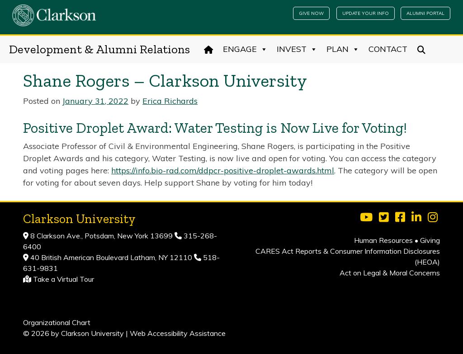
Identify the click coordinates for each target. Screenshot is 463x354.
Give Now (311, 13)
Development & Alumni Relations (99, 49)
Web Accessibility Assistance (178, 333)
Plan (342, 49)
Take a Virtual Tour (63, 279)
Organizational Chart (56, 322)
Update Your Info (365, 13)
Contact (388, 49)
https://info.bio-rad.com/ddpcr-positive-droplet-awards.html (222, 170)
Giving (430, 240)
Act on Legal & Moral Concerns (390, 272)
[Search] (421, 49)
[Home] (208, 49)
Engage (245, 49)
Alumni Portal (425, 13)
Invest (297, 49)
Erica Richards (170, 101)
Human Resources (383, 240)
